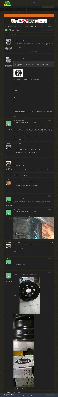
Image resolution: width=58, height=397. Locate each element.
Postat (17, 120)
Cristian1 (8, 37)
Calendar (17, 7)
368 (8, 152)
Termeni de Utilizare (30, 395)
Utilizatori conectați (16, 9)
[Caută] (47, 7)
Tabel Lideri (22, 9)
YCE (8, 179)
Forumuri (6, 7)
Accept (50, 395)
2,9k (9, 168)
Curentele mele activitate (8, 9)
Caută (31, 9)
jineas (8, 143)
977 (8, 46)
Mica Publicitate (11, 7)
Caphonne (8, 159)
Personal (27, 9)
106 (8, 64)
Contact (21, 7)
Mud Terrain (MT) (17, 30)
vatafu (9, 29)
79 (8, 128)
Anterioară (8, 34)
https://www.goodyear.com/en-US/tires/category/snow (31, 185)
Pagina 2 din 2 (17, 34)
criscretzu (8, 55)
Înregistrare (51, 2)
